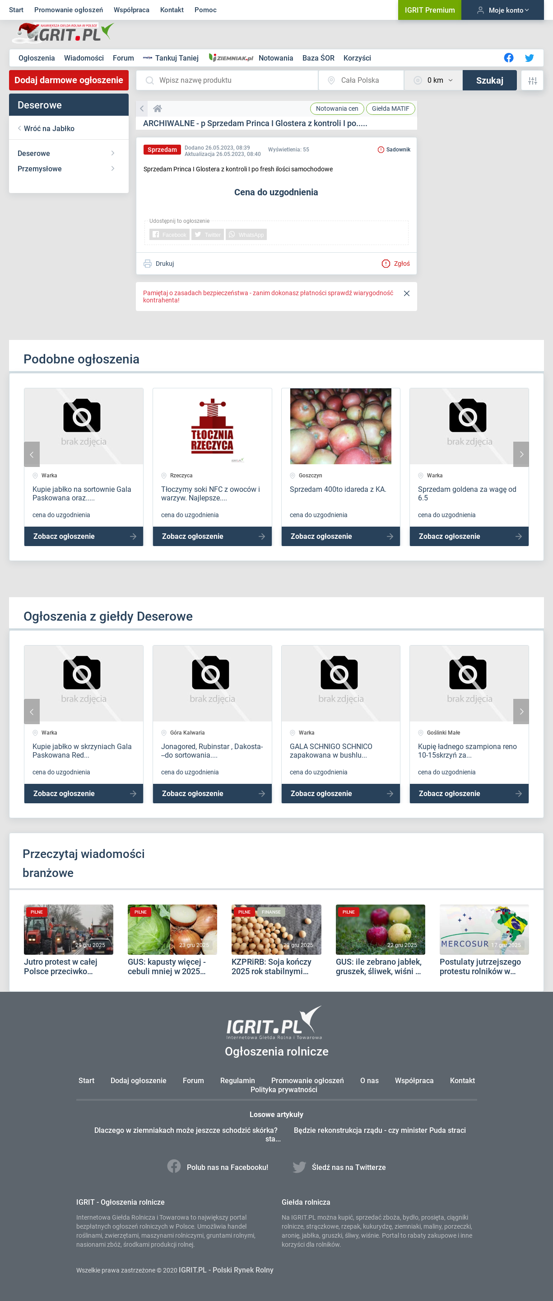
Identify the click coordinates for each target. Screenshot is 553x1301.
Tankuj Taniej (171, 58)
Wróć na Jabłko (49, 128)
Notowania (277, 58)
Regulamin (237, 1080)
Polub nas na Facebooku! (218, 1167)
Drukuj (158, 263)
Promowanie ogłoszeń (68, 10)
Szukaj (489, 80)
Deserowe (34, 153)
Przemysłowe (40, 169)
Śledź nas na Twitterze (339, 1167)
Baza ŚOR (319, 58)
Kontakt (172, 10)
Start (16, 10)
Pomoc (206, 10)
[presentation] (32, 454)
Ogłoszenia (38, 58)
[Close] (407, 293)
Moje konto (502, 10)
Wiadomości (85, 58)
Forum (124, 58)
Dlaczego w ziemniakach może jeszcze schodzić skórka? (186, 1130)
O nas (369, 1080)
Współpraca (131, 10)
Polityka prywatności (284, 1089)
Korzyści (357, 58)
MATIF (390, 108)
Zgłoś (395, 263)
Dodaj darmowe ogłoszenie (68, 80)
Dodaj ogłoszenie (139, 1080)
